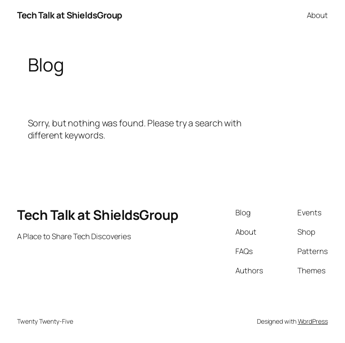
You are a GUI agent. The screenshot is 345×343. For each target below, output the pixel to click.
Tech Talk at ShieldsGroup (69, 15)
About (317, 15)
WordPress (313, 321)
